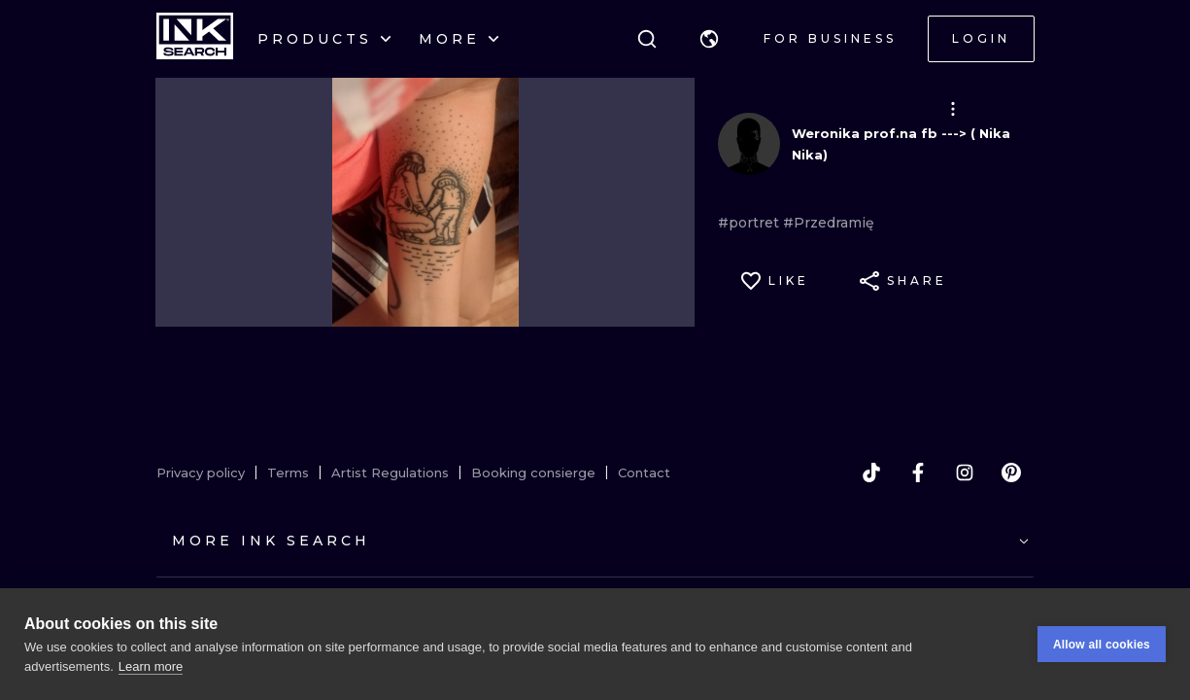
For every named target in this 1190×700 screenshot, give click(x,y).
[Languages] (709, 39)
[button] (709, 39)
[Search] (647, 39)
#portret (750, 222)
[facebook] (918, 472)
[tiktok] (871, 472)
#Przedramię (828, 222)
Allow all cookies (1101, 644)
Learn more (151, 666)
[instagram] (964, 472)
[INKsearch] (194, 39)
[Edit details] (953, 109)
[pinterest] (1011, 472)
